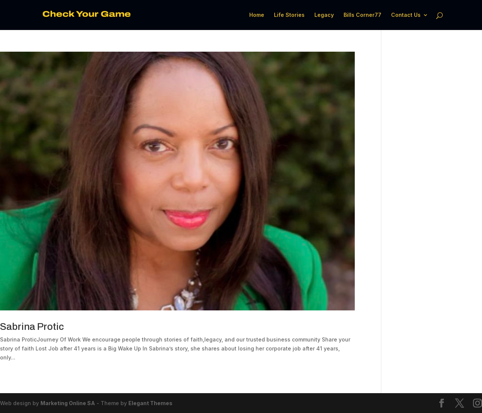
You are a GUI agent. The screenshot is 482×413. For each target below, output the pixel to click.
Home (256, 15)
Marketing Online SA (67, 403)
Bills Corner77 (362, 15)
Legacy (324, 15)
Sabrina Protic (32, 326)
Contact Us (406, 15)
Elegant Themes (150, 403)
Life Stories (289, 15)
